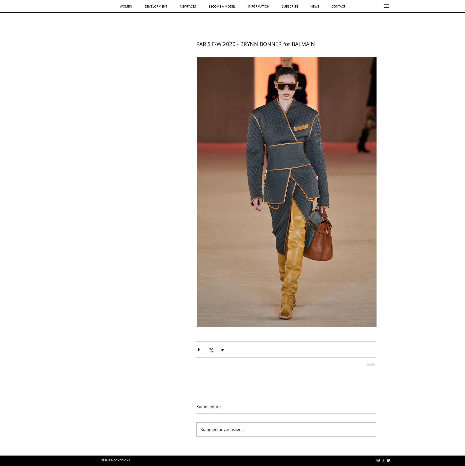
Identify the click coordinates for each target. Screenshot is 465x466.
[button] (386, 6)
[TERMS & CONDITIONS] (115, 460)
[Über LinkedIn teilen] (222, 349)
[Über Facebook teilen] (198, 349)
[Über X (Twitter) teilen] (210, 349)
